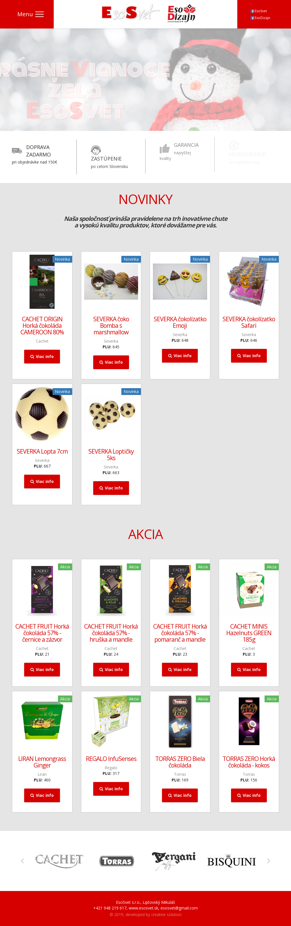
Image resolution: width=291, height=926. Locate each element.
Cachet (42, 341)
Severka (111, 341)
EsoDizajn (260, 17)
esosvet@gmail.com (179, 908)
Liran (42, 774)
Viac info (42, 356)
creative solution (166, 914)
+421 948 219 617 (109, 908)
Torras (180, 774)
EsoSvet (259, 11)
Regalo (111, 767)
